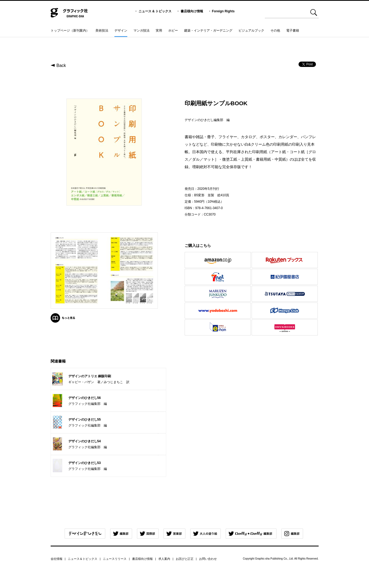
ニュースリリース (114, 558)
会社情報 (56, 558)
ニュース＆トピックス (82, 558)
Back (61, 65)
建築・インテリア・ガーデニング (208, 30)
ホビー (173, 30)
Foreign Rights (223, 11)
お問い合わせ (208, 558)
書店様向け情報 (192, 11)
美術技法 (101, 30)
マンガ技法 (141, 30)
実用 (159, 30)
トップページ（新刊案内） (70, 30)
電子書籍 (292, 30)
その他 (275, 30)
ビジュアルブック (251, 30)
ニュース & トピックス (155, 11)
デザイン (120, 30)
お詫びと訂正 (184, 558)
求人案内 (164, 558)
